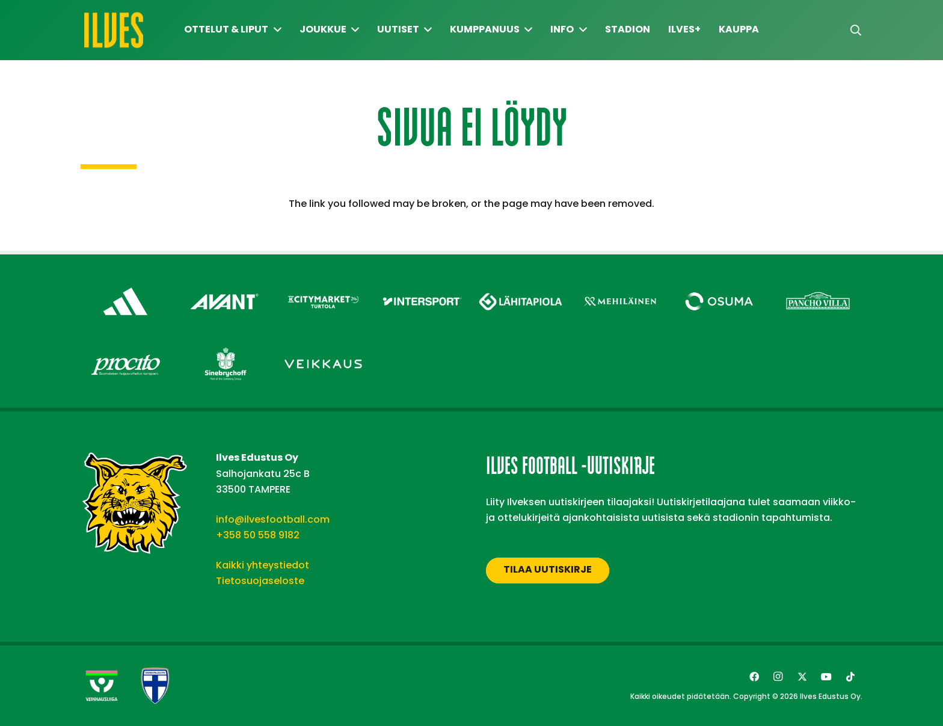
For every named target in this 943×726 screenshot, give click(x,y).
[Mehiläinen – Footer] (620, 284)
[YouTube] (826, 677)
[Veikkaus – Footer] (323, 347)
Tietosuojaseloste (260, 581)
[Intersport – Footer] (422, 284)
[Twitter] (802, 677)
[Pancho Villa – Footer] (818, 284)
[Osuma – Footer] (719, 284)
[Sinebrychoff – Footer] (224, 347)
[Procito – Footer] (125, 347)
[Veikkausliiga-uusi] (102, 686)
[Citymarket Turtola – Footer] (323, 284)
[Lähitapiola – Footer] (521, 281)
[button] (856, 30)
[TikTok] (850, 677)
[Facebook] (754, 677)
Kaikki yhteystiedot (262, 565)
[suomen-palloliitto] (155, 686)
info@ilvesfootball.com (273, 519)
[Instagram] (778, 677)
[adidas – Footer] (125, 284)
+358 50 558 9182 (257, 535)
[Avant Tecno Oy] (224, 284)
